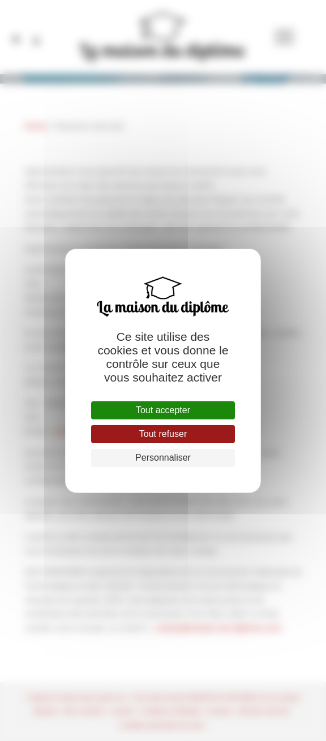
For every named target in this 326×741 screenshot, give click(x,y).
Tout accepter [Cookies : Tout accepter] (163, 410)
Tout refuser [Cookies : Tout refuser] (163, 434)
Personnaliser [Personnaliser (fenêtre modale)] (163, 457)
